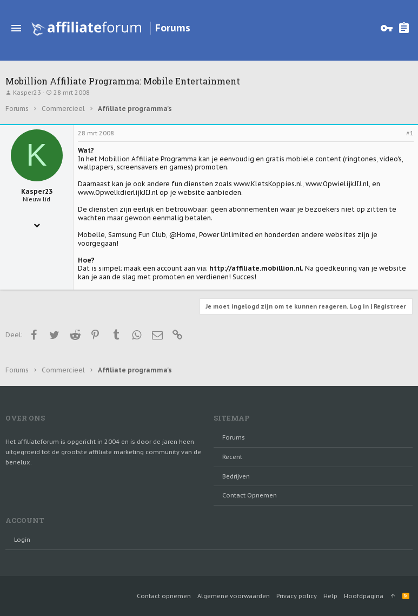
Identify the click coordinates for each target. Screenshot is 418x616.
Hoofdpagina (363, 596)
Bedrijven (236, 476)
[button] (16, 28)
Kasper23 (27, 92)
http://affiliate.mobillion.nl (255, 268)
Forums (233, 437)
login (22, 539)
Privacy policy (296, 596)
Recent (232, 457)
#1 (410, 133)
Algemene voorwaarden (233, 596)
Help (330, 596)
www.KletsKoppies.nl (268, 184)
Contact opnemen (249, 495)
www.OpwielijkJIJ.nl (337, 184)
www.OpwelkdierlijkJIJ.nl (118, 192)
